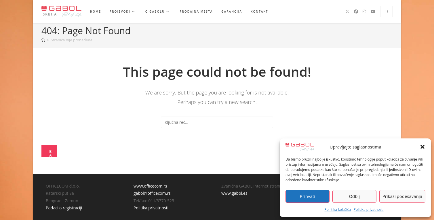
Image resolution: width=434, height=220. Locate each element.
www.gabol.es (234, 193)
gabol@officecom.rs (152, 193)
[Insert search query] (217, 122)
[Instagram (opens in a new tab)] (364, 11)
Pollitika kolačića (337, 209)
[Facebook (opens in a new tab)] (356, 11)
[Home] (43, 40)
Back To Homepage (51, 153)
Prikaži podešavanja (402, 196)
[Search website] (386, 12)
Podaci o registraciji (64, 208)
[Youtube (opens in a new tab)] (373, 11)
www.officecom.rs (150, 186)
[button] (422, 147)
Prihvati (307, 196)
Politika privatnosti (369, 209)
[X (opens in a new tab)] (347, 11)
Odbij (354, 196)
